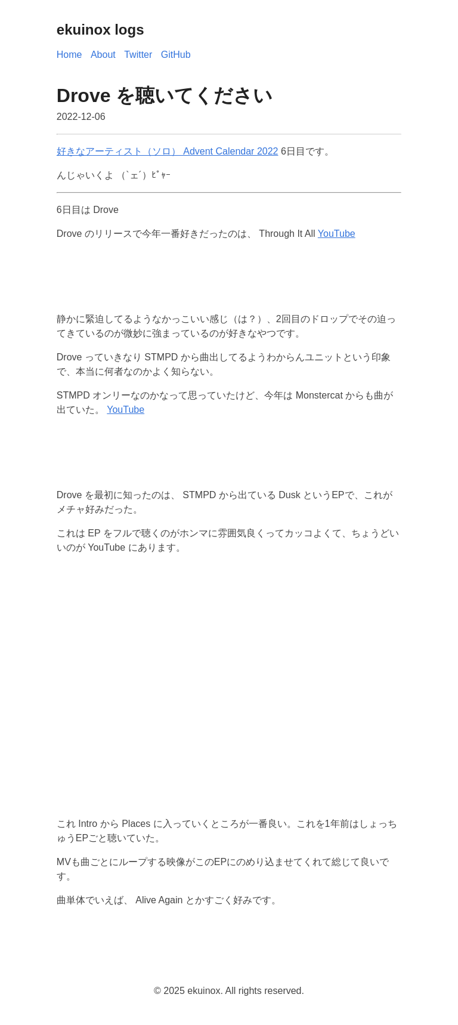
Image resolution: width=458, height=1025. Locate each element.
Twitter (138, 55)
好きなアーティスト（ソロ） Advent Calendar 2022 (167, 151)
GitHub (176, 55)
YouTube (336, 234)
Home (69, 55)
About (103, 55)
